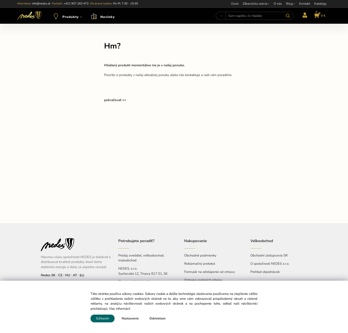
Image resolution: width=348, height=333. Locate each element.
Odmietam (157, 318)
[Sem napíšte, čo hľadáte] (259, 16)
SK (53, 275)
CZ (60, 275)
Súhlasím (102, 318)
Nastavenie (130, 318)
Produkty (70, 17)
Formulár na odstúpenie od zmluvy (209, 272)
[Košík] (319, 16)
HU (67, 275)
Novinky (107, 17)
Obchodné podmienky (200, 255)
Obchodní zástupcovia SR (269, 255)
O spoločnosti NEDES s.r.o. (269, 263)
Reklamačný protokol (199, 263)
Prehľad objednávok (265, 272)
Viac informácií (119, 308)
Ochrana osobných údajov (203, 280)
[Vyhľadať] (221, 16)
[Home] (29, 15)
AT (75, 275)
